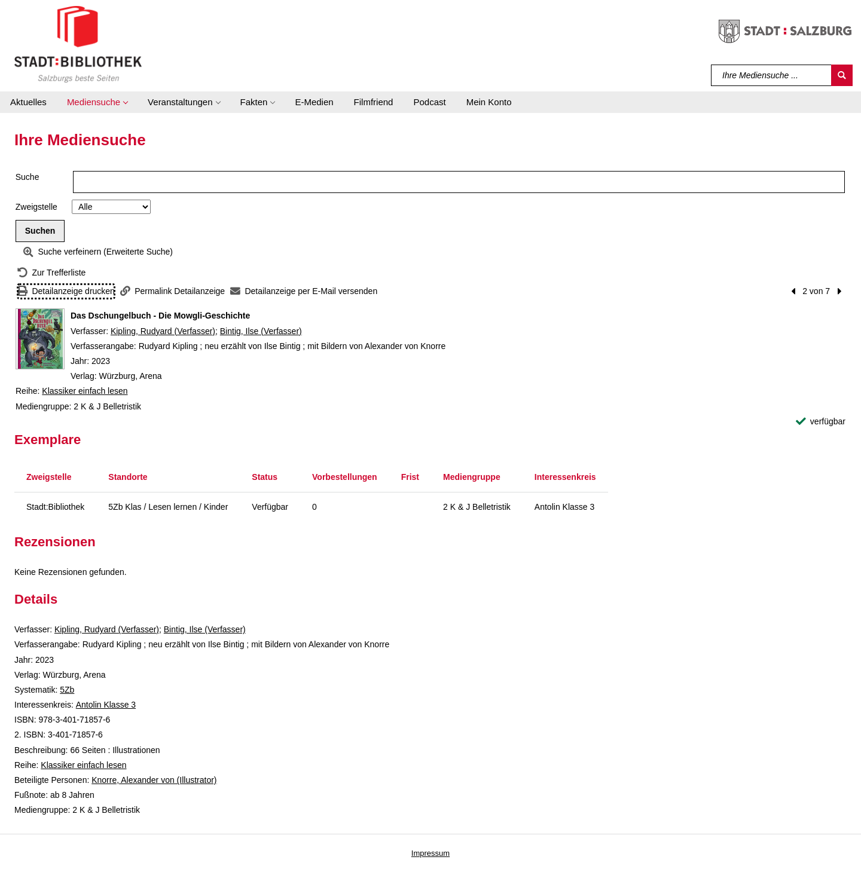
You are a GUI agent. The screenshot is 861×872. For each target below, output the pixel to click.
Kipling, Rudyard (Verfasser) (163, 331)
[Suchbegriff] (772, 75)
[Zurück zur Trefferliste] (51, 272)
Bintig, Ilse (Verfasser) (261, 331)
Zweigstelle (36, 207)
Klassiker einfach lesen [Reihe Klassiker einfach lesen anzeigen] (84, 391)
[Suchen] (842, 75)
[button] (97, 102)
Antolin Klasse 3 (106, 704)
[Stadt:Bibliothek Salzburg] (78, 43)
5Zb (67, 689)
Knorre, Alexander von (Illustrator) (153, 780)
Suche (27, 177)
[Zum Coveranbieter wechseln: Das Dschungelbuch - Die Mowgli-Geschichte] (40, 338)
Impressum (430, 853)
